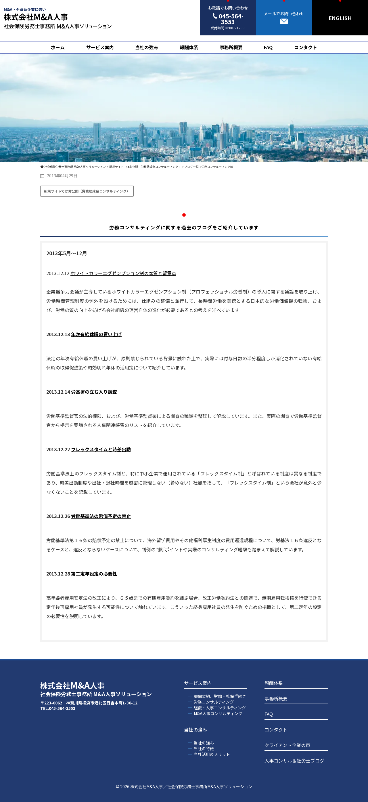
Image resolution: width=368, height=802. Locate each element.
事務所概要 (231, 47)
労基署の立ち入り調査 (94, 391)
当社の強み (146, 47)
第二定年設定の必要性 (94, 573)
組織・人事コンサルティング (220, 707)
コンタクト (305, 47)
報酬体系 (189, 47)
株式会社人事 (96, 689)
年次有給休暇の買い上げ (96, 334)
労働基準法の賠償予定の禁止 (101, 516)
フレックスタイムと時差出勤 (101, 449)
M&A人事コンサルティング (218, 713)
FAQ (268, 47)
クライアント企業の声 (287, 745)
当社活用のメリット (212, 754)
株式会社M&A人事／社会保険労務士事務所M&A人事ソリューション (191, 786)
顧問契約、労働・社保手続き (220, 696)
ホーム (58, 47)
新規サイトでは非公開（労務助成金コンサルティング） (87, 190)
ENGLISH (340, 18)
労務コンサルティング (214, 702)
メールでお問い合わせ (284, 17)
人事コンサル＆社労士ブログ (294, 760)
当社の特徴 (204, 748)
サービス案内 (100, 47)
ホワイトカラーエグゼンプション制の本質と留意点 (123, 273)
